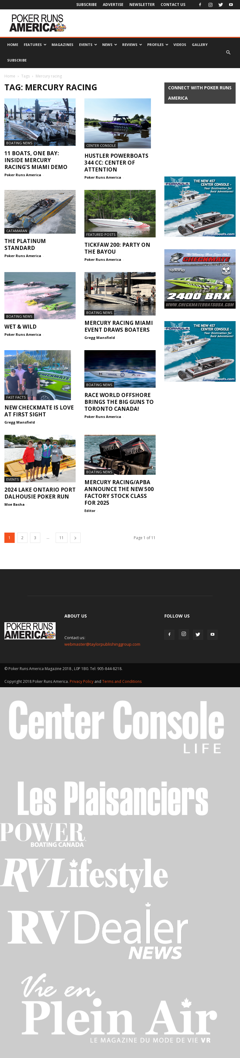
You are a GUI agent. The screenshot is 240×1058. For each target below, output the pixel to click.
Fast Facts (16, 397)
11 (61, 537)
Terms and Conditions (122, 681)
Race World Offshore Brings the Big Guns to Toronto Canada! (119, 401)
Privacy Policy (82, 681)
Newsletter (142, 4)
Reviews (132, 44)
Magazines (62, 44)
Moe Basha (14, 504)
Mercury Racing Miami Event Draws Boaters (118, 326)
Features (35, 44)
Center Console (101, 145)
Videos (179, 44)
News (109, 44)
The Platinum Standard (25, 244)
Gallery (200, 44)
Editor (89, 510)
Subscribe (86, 4)
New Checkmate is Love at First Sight (39, 411)
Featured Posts (100, 234)
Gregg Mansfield (99, 337)
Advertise (113, 4)
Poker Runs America (22, 174)
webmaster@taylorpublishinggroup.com (102, 644)
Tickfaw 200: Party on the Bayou (117, 248)
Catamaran (16, 230)
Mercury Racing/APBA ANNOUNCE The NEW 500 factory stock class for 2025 (119, 492)
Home (12, 44)
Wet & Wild (20, 326)
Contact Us (173, 4)
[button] (228, 52)
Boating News (19, 143)
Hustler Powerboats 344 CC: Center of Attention (116, 162)
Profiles (157, 44)
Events (88, 44)
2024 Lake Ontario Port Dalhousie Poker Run (40, 493)
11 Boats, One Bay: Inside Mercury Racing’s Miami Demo (36, 160)
